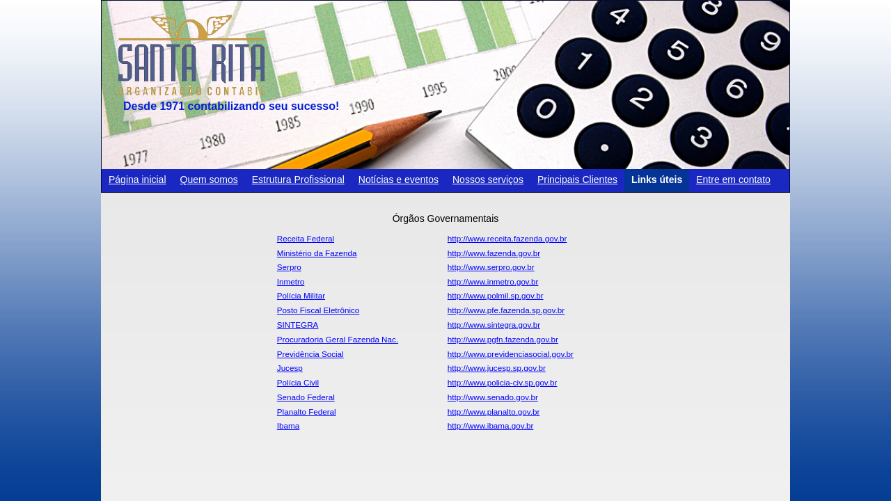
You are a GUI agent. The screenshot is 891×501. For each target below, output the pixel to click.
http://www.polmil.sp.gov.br (496, 295)
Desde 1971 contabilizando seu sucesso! (231, 106)
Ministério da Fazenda (317, 252)
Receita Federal (305, 238)
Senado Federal (306, 396)
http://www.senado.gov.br (493, 396)
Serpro (289, 266)
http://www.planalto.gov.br (494, 411)
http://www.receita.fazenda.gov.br (507, 238)
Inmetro (291, 281)
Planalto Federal (306, 411)
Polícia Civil (298, 382)
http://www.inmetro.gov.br (493, 281)
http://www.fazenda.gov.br (494, 252)
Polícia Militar (301, 295)
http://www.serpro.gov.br (491, 266)
